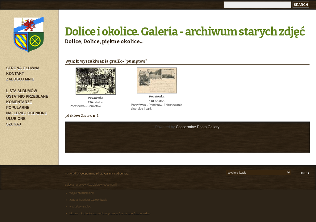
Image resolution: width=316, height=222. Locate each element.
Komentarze (19, 102)
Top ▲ (305, 173)
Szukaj (13, 124)
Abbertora (122, 173)
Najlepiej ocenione (26, 113)
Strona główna (23, 68)
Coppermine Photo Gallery (197, 127)
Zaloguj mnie (20, 79)
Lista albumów (21, 91)
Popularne (17, 107)
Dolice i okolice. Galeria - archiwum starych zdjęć (185, 32)
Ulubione (16, 119)
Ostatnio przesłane (27, 96)
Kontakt (15, 74)
